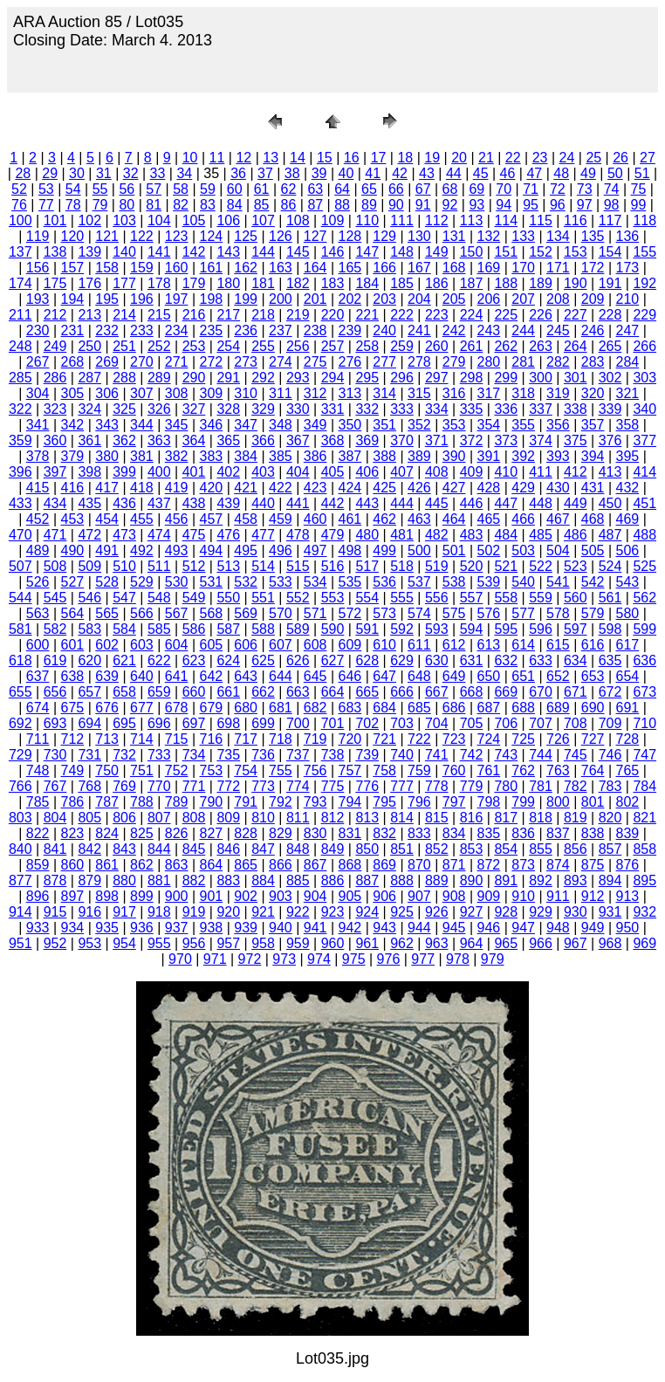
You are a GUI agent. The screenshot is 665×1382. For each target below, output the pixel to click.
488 (644, 534)
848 (298, 849)
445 (437, 503)
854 (506, 849)
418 (142, 487)
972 (250, 959)
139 (89, 251)
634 (575, 660)
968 (610, 943)
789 (177, 801)
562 (644, 597)
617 (628, 644)
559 (540, 597)
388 (384, 456)
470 (20, 534)
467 (558, 519)
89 (369, 204)
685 (419, 707)
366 (263, 440)
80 (126, 204)
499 (384, 550)
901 (211, 896)
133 (523, 236)
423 (315, 487)
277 (384, 361)
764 (593, 770)
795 (384, 801)
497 (315, 550)
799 (523, 801)
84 (235, 204)
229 (644, 314)
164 (315, 267)
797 (454, 801)
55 (100, 189)
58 (181, 189)
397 (55, 471)
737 (298, 754)
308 (177, 393)
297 (437, 377)
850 (367, 849)
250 (89, 346)
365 (228, 440)
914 (20, 911)
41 (372, 173)
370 (402, 440)
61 (262, 189)
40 (346, 173)
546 (89, 597)
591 (367, 629)
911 (558, 896)
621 (124, 660)
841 (55, 849)
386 (315, 456)
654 (628, 676)
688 (523, 707)
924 (367, 911)
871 (454, 864)
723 (454, 739)
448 (540, 503)
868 (350, 864)
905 (350, 896)
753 (211, 770)
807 (159, 817)
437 (159, 503)
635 (610, 660)
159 (142, 267)
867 (315, 864)
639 (107, 676)
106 (228, 220)
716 (211, 739)
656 (55, 691)
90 (396, 204)
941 (315, 927)
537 (419, 581)
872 (489, 864)
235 (211, 330)
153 (575, 251)
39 (319, 173)
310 (245, 393)
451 (644, 503)
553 (333, 597)
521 (506, 566)
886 (333, 880)
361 (89, 440)
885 (298, 880)
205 (454, 299)
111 (402, 220)
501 (454, 550)
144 (263, 251)
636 (644, 660)
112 (437, 220)
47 (534, 173)
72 (558, 189)
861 (107, 864)
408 (437, 471)
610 (384, 644)
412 (575, 471)
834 (454, 833)
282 (558, 361)
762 (523, 770)
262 (506, 346)
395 (628, 456)
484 (506, 534)
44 (454, 173)
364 (194, 440)
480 (367, 534)
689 (558, 707)
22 (513, 157)
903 (280, 896)
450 (610, 503)
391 (489, 456)
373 (506, 440)
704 (437, 723)
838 (593, 833)
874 (558, 864)
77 (46, 204)
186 (437, 283)
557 (471, 597)
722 (419, 739)
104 (159, 220)
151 (506, 251)
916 (89, 911)
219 (298, 314)
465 (489, 519)
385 (280, 456)
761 (489, 770)
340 (644, 409)
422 (280, 487)
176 (89, 283)
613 (489, 644)
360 (55, 440)
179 (194, 283)
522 (540, 566)
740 (402, 754)
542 (593, 581)
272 (211, 361)
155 (644, 251)
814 (402, 817)
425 (384, 487)
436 (124, 503)
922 (298, 911)
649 (454, 676)
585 (159, 629)
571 (315, 613)
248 (20, 346)
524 (610, 566)
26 (620, 157)
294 (333, 377)
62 (289, 189)
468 (593, 519)
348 (280, 424)
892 (540, 880)
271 (177, 361)
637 (38, 676)
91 (423, 204)
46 (508, 173)
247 (628, 330)
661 (228, 691)
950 (628, 927)
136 (628, 236)
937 (177, 927)
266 (644, 346)
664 (333, 691)
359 (20, 440)
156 (38, 267)
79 (100, 204)
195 (107, 299)
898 (107, 896)
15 (324, 157)
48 (561, 173)
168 (454, 267)
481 (402, 534)
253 (194, 346)
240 (384, 330)
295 (367, 377)
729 (20, 754)
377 (644, 440)
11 (217, 157)
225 (506, 314)
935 (107, 927)
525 (644, 566)
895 (644, 880)
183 (333, 283)
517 (367, 566)
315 (419, 393)
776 (367, 786)
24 (567, 157)
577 (523, 613)
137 (20, 251)
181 (263, 283)
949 (593, 927)
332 (367, 409)
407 (402, 471)
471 (55, 534)
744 (540, 754)
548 (159, 597)
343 (107, 424)
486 (575, 534)
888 (402, 880)
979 (492, 959)
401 (194, 471)
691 (628, 707)
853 (471, 849)
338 (575, 409)
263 (540, 346)
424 (350, 487)
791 (245, 801)
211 (20, 314)
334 (437, 409)
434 (55, 503)
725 (523, 739)
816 (471, 817)
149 (437, 251)
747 (644, 754)
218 (263, 314)
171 (558, 267)
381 (142, 456)
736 (263, 754)
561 (610, 597)
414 (644, 471)
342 (73, 424)
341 (38, 424)
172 (593, 267)
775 (333, 786)
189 (540, 283)
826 (177, 833)
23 (540, 157)
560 (575, 597)
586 (194, 629)
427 (454, 487)
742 (471, 754)
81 (153, 204)
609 (350, 644)
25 (593, 157)
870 (419, 864)
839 (628, 833)
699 (263, 723)
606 (245, 644)
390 (454, 456)
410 (506, 471)
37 (265, 173)
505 (593, 550)
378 (38, 456)
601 (73, 644)
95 (530, 204)
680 (245, 707)
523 (575, 566)
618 (20, 660)
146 (333, 251)
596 (540, 629)
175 (55, 283)
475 (194, 534)
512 (194, 566)
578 (558, 613)
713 (107, 739)
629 (402, 660)
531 (211, 581)
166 (384, 267)
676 (107, 707)
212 (55, 314)
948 (558, 927)
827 (211, 833)
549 (194, 597)
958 (263, 943)
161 (211, 267)
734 (194, 754)
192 (644, 283)
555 (402, 597)
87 (315, 204)
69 (476, 189)
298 (471, 377)
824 (107, 833)
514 (263, 566)
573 (384, 613)
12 (243, 157)
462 (384, 519)
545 (55, 597)
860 (73, 864)
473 (124, 534)
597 (575, 629)
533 (280, 581)
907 (419, 896)
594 (471, 629)
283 (593, 361)
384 (245, 456)
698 (228, 723)
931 (610, 911)
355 (523, 424)
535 (350, 581)
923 (333, 911)
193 (38, 299)
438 (194, 503)
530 (177, 581)
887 (367, 880)
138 (55, 251)
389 (419, 456)
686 (454, 707)
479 (333, 534)
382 (177, 456)
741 (437, 754)
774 (298, 786)
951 (20, 943)
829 (280, 833)
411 (540, 471)
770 (159, 786)
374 (540, 440)
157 (73, 267)
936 (142, 927)
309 (211, 393)
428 (489, 487)
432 (628, 487)
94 (503, 204)
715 (177, 739)
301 (575, 377)
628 (367, 660)
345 (177, 424)
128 (350, 236)
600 (38, 644)
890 (471, 880)
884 (263, 880)
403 (263, 471)
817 (506, 817)
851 (402, 849)
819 (575, 817)
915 (55, 911)
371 (437, 440)
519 (437, 566)
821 (644, 817)
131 (454, 236)
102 (89, 220)
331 (333, 409)
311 (280, 393)
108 (298, 220)
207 (523, 299)
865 (245, 864)
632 (506, 660)
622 (159, 660)
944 (419, 927)
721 (384, 739)
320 (593, 393)
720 (350, 739)
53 (46, 189)
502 (489, 550)
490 (73, 550)
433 (20, 503)
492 (142, 550)
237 (280, 330)
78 (73, 204)
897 (73, 896)
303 (644, 377)
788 (142, 801)
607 (280, 644)
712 (73, 739)
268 (73, 361)
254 (228, 346)
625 (263, 660)
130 (419, 236)
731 (89, 754)
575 (454, 613)
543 (628, 581)
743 (506, 754)
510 (124, 566)
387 (350, 456)
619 (55, 660)
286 (55, 377)
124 (211, 236)
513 (228, 566)
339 (610, 409)
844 (159, 849)
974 (319, 959)
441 (298, 503)
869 (384, 864)
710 (644, 723)
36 (238, 173)
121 (107, 236)
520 (471, 566)
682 (315, 707)
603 (142, 644)
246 (593, 330)
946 (489, 927)
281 (523, 361)
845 (194, 849)
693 (55, 723)
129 (384, 236)
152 (540, 251)
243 (489, 330)
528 (107, 581)
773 (263, 786)
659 (159, 691)
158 (107, 267)
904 (315, 896)
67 (423, 189)
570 (280, 613)
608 (315, 644)
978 (458, 959)
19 (432, 157)
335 (471, 409)
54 (73, 189)
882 (194, 880)
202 (350, 299)
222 (402, 314)
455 (142, 519)
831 (350, 833)
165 (350, 267)
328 (228, 409)
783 (610, 786)
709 (610, 723)
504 (558, 550)
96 (558, 204)
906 (384, 896)
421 (245, 487)
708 (575, 723)
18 (405, 157)
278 (419, 361)
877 (20, 880)
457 (211, 519)
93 (476, 204)
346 (211, 424)
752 (177, 770)
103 (124, 220)
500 (419, 550)
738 (333, 754)
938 (211, 927)
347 (245, 424)
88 (342, 204)
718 (280, 739)
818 (540, 817)
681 (280, 707)
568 (211, 613)
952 (55, 943)
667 (437, 691)
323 (55, 409)
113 (471, 220)
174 (20, 283)
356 (558, 424)
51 (642, 173)
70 (503, 189)
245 (558, 330)
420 (211, 487)
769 (124, 786)
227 (575, 314)
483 (471, 534)
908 (454, 896)
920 (228, 911)
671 (575, 691)
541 (558, 581)
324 (89, 409)
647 (384, 676)
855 (540, 849)
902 (245, 896)
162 (245, 267)
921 (263, 911)
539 (489, 581)
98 (612, 204)
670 (540, 691)
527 (73, 581)
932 (644, 911)
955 (159, 943)
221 (367, 314)
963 (437, 943)
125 (245, 236)
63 (315, 189)
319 (558, 393)
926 (437, 911)
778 (437, 786)
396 (20, 471)
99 (639, 204)
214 (124, 314)
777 (402, 786)
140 (124, 251)
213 (89, 314)
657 (89, 691)
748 (38, 770)
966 (540, 943)
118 (644, 220)
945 (454, 927)
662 (263, 691)
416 (73, 487)
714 (142, 739)
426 (419, 487)
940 (280, 927)
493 (177, 550)
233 (142, 330)
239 (350, 330)
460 (315, 519)
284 (628, 361)
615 (558, 644)
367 (298, 440)
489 (38, 550)
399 (124, 471)
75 (639, 189)
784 (644, 786)
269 (107, 361)
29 (50, 173)
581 (20, 629)
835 (489, 833)
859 (38, 864)
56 (126, 189)
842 (89, 849)
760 (454, 770)
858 (644, 849)
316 (454, 393)
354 (489, 424)
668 (471, 691)
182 (298, 283)
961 (367, 943)
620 (89, 660)
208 (558, 299)
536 (384, 581)
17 (379, 157)
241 (419, 330)
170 (523, 267)
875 (593, 864)
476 (228, 534)
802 (628, 801)
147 (367, 251)
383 (211, 456)
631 (471, 660)
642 (211, 676)
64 (342, 189)
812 (333, 817)
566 (142, 613)
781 (540, 786)
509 (89, 566)
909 (489, 896)
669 (506, 691)
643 (245, 676)
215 (159, 314)
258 (367, 346)
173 (628, 267)
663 (298, 691)
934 (73, 927)
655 (20, 691)
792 (280, 801)
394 (593, 456)
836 (523, 833)
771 (194, 786)
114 (506, 220)
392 (523, 456)
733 (159, 754)
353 (454, 424)
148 (402, 251)
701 (333, 723)
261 (471, 346)
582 (55, 629)
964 (471, 943)
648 (419, 676)
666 (402, 691)
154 (610, 251)
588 (263, 629)
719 (315, 739)
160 (177, 267)
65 (369, 189)
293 (298, 377)
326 (159, 409)
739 (367, 754)
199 (245, 299)
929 (540, 911)
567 (177, 613)
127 (315, 236)
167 (419, 267)
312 (315, 393)
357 (593, 424)
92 (450, 204)
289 (159, 377)
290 (194, 377)
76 (19, 204)
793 (315, 801)
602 (107, 644)
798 (489, 801)
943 (384, 927)
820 (610, 817)
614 (523, 644)
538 (454, 581)
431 (593, 487)
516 (333, 566)
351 (384, 424)
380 (107, 456)
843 (124, 849)
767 (55, 786)
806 (124, 817)
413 (610, 471)
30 (77, 173)
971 (215, 959)
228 (610, 314)
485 (540, 534)
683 (350, 707)
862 (142, 864)
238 (315, 330)
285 (20, 377)
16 (352, 157)
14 (297, 157)
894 (610, 880)
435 (89, 503)
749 (73, 770)
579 (593, 613)
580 (628, 613)
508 (55, 566)
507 (20, 566)
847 (263, 849)
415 (38, 487)
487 (610, 534)
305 (73, 393)
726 (558, 739)
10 (190, 157)
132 (489, 236)
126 (280, 236)
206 (489, 299)
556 (437, 597)
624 (228, 660)
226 (540, 314)
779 (471, 786)
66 (396, 189)
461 (350, 519)
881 (159, 880)
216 (194, 314)
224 (471, 314)
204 (419, 299)
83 (208, 204)
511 (159, 566)
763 (558, 770)
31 (104, 173)
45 (481, 173)
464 (454, 519)
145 (298, 251)
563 (38, 613)
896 (38, 896)
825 (142, 833)
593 (437, 629)
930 (575, 911)
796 (419, 801)
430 (558, 487)
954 (124, 943)
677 (142, 707)
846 (228, 849)
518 (402, 566)
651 (523, 676)
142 (194, 251)
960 (333, 943)
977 (423, 959)
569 (245, 613)
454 (107, 519)
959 (298, 943)
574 (419, 613)
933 (38, 927)
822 (38, 833)
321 (628, 393)
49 (588, 173)
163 (280, 267)
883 (228, 880)
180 (228, 283)
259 (402, 346)
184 (367, 283)
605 (211, 644)
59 (208, 189)
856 (575, 849)
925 (402, 911)
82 (181, 204)
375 (575, 440)
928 (506, 911)
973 (284, 959)
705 (471, 723)
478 (298, 534)
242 (454, 330)
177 (124, 283)
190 (575, 283)
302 (610, 377)
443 (367, 503)
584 (124, 629)
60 (235, 189)
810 (263, 817)
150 (471, 251)
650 (489, 676)
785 (38, 801)
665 (367, 691)
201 (315, 299)
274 (280, 361)
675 (73, 707)
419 (177, 487)
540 (523, 581)
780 (506, 786)
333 (402, 409)
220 (333, 314)
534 (315, 581)
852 (437, 849)
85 (262, 204)
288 (124, 377)
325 (124, 409)
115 (540, 220)
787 (107, 801)
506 (628, 550)
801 (593, 801)
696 (159, 723)
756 (315, 770)
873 (523, 864)
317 (489, 393)
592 (402, 629)
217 (228, 314)
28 (23, 173)
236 (245, 330)
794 (350, 801)
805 (89, 817)
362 (124, 440)
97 (585, 204)
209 (593, 299)
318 (523, 393)
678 (177, 707)
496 (280, 550)
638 (73, 676)
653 (593, 676)
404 (298, 471)
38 (292, 173)
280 (489, 361)
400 (159, 471)
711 (38, 739)
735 (228, 754)
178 (159, 283)
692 (20, 723)
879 (89, 880)
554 (367, 597)
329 (263, 409)
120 (73, 236)
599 (644, 629)
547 (124, 597)
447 (506, 503)
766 (20, 786)
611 (419, 644)
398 (89, 471)
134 (558, 236)
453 (73, 519)
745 (575, 754)
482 (437, 534)
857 (610, 849)
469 (628, 519)
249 (55, 346)
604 (177, 644)
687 (489, 707)
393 (558, 456)
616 (593, 644)
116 (575, 220)
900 (177, 896)
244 (523, 330)
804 (55, 817)
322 (20, 409)
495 (245, 550)
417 (107, 487)
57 (153, 189)
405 (333, 471)
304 (38, 393)
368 (333, 440)
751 (142, 770)
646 (350, 676)
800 (558, 801)
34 (184, 173)
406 (367, 471)
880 (124, 880)
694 (89, 723)
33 (158, 173)
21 (486, 157)
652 (558, 676)
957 (228, 943)
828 (245, 833)
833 (419, 833)
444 (402, 503)
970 (180, 959)
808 (194, 817)
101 (55, 220)
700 (298, 723)
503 (523, 550)
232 (107, 330)
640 (142, 676)
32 (131, 173)
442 (333, 503)
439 (228, 503)
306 (107, 393)
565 (107, 613)
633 (540, 660)
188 (506, 283)
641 (177, 676)
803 (20, 817)
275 (315, 361)
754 (245, 770)
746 (610, 754)
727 (593, 739)
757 (350, 770)
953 (89, 943)
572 (350, 613)
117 (610, 220)
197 (177, 299)
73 (585, 189)
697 (194, 723)
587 (228, 629)
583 (89, 629)
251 (124, 346)
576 (489, 613)
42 (400, 173)
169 (489, 267)
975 (354, 959)
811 (298, 817)
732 (124, 754)
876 (628, 864)
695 (124, 723)
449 (575, 503)
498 (350, 550)
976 (389, 959)
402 (228, 471)
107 (263, 220)
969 (644, 943)
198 (211, 299)
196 (142, 299)
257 (333, 346)
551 (263, 597)
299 (506, 377)
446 (471, 503)
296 (402, 377)
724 (489, 739)
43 (427, 173)
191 (610, 283)
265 (610, 346)
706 (506, 723)
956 (194, 943)
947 (523, 927)
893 (575, 880)
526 (38, 581)
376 (610, 440)
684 (384, 707)
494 (211, 550)
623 (194, 660)
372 (471, 440)
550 (228, 597)
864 (211, 864)
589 (298, 629)
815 (437, 817)
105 (194, 220)
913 (628, 896)
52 (19, 189)
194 (73, 299)
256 (298, 346)
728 (628, 739)
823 (73, 833)
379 (73, 456)
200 (280, 299)
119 (38, 236)
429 (523, 487)
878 (55, 880)
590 (333, 629)
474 (159, 534)
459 (280, 519)
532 (245, 581)
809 (228, 817)
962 (402, 943)
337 (540, 409)
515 (298, 566)
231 (73, 330)
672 (610, 691)
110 (367, 220)
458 (245, 519)
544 (20, 597)
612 (454, 644)
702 (367, 723)
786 (73, 801)
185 (402, 283)
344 (142, 424)
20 (459, 157)
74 (612, 189)
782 (575, 786)
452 (38, 519)
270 (142, 361)
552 (298, 597)
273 (245, 361)
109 (333, 220)
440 (263, 503)
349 (315, 424)
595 (506, 629)
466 (523, 519)
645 (315, 676)
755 (280, 770)
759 (419, 770)
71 (530, 189)
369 (367, 440)
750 (107, 770)
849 (333, 849)
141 (159, 251)
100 (20, 220)
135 (593, 236)
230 (38, 330)
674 (38, 707)
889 (437, 880)
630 (437, 660)
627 (333, 660)
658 (124, 691)
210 (628, 299)
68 (450, 189)
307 (142, 393)
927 (471, 911)
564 (73, 613)
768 (89, 786)
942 (350, 927)
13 (270, 157)
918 (159, 911)
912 (593, 896)
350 (350, 424)
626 (298, 660)
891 (506, 880)
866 (280, 864)
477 (263, 534)
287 (89, 377)
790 (211, 801)
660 (194, 691)
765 (628, 770)
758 (384, 770)
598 (610, 629)
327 (194, 409)
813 (367, 817)
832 (384, 833)
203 (384, 299)
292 (263, 377)
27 (647, 157)
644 (280, 676)
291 (228, 377)
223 (437, 314)
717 (245, 739)
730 (55, 754)
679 (211, 707)
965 (506, 943)
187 (471, 283)
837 (558, 833)
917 (124, 911)
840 (20, 849)
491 (107, 550)
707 (540, 723)
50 (615, 173)
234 (177, 330)
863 (177, 864)
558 (506, 597)
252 (159, 346)
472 (89, 534)
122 (142, 236)
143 (228, 251)
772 (228, 786)
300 (540, 377)
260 (437, 346)
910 (523, 896)
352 (419, 424)
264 (575, 346)
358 (628, 424)
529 (142, 581)
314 (384, 393)
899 (142, 896)
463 (419, 519)
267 (38, 361)
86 (289, 204)
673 (644, 691)
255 (263, 346)
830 (315, 833)
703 (402, 723)
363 (159, 440)
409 (471, 471)
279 (454, 361)
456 (177, 519)
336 (506, 409)
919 (194, 911)
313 (350, 393)
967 (575, 943)
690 (593, 707)
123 (177, 236)
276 (350, 361)
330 (298, 409)
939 (245, 927)
